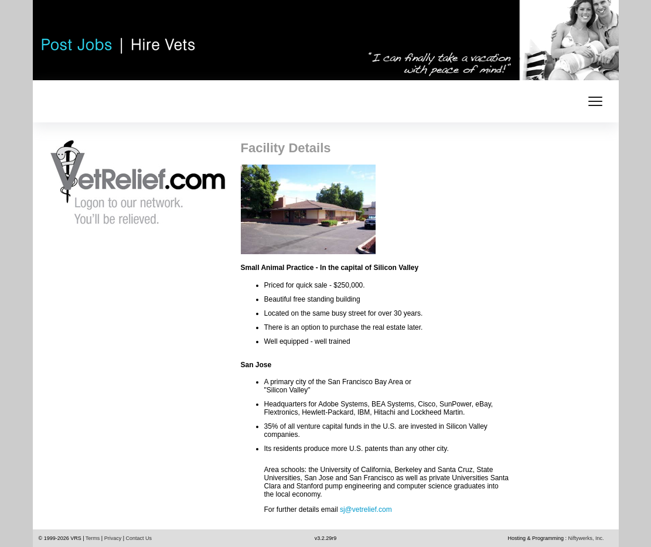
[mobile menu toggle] (595, 101)
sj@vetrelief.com (366, 509)
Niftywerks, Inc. (586, 538)
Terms (93, 538)
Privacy (113, 538)
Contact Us (139, 538)
